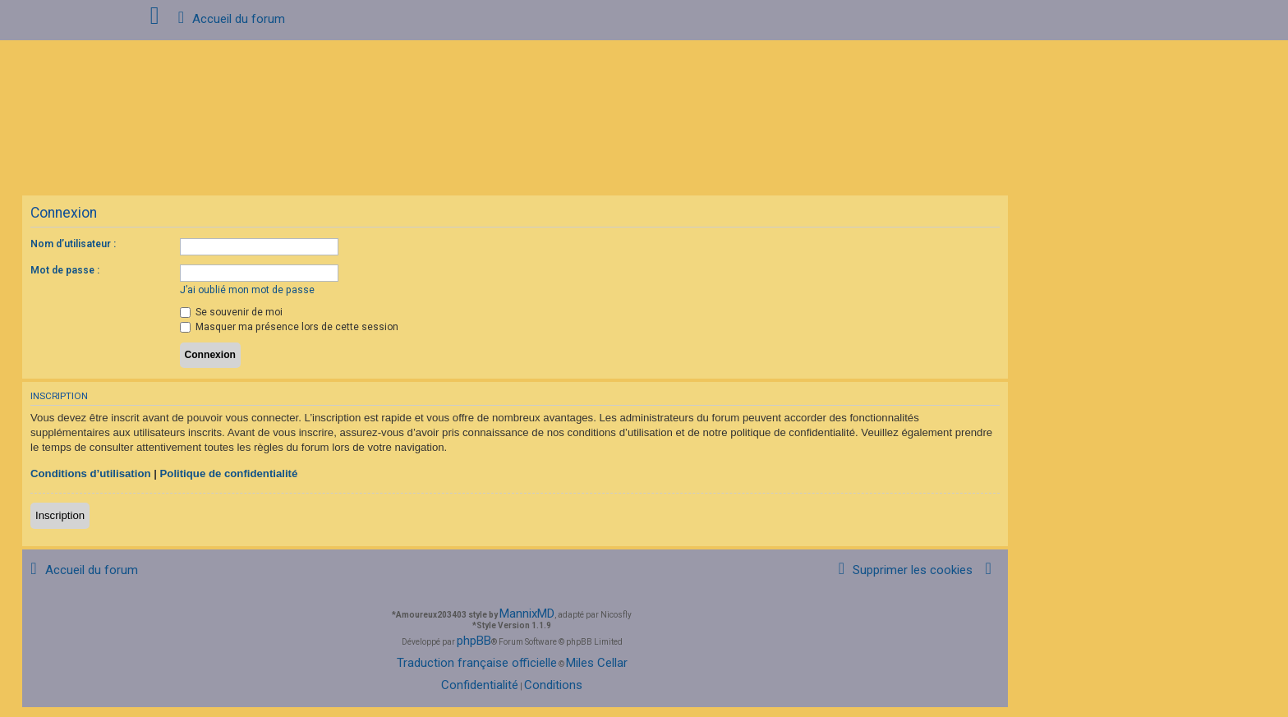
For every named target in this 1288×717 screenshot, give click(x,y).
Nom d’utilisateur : (73, 244)
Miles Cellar (597, 662)
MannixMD (526, 613)
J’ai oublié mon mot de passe (247, 290)
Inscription (60, 515)
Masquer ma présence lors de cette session (289, 327)
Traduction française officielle (477, 662)
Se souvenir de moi (231, 312)
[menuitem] (902, 570)
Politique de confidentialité (229, 473)
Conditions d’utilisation (90, 473)
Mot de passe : (64, 270)
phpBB (474, 640)
